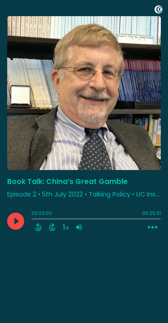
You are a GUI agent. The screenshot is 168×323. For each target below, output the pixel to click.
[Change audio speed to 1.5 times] (66, 227)
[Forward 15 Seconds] (52, 227)
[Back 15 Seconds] (38, 227)
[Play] (15, 221)
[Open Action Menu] (152, 227)
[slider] (33, 219)
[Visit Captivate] (159, 11)
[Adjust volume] (79, 227)
